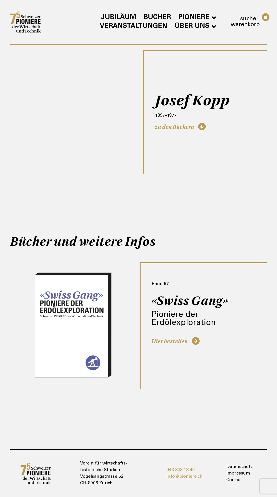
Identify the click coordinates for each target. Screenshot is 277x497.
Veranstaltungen (133, 26)
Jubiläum (118, 17)
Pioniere (197, 17)
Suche (248, 19)
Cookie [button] (233, 480)
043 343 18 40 (181, 470)
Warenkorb (245, 25)
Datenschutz (239, 467)
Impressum (238, 473)
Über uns (195, 26)
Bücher (157, 17)
